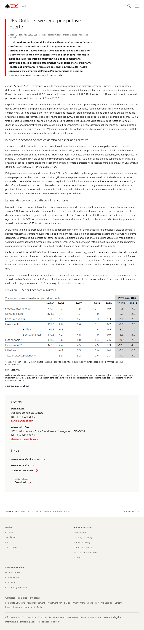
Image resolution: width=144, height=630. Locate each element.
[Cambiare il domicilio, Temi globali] (34, 598)
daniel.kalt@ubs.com (22, 420)
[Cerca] (129, 6)
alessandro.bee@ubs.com (24, 439)
